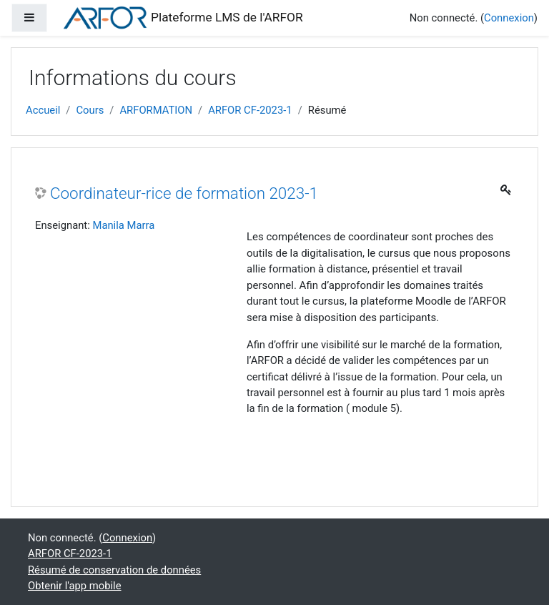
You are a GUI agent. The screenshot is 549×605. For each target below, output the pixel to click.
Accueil (43, 110)
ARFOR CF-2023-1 (250, 110)
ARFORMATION (155, 110)
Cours (90, 110)
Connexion (509, 17)
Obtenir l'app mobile (75, 585)
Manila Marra (123, 225)
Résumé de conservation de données (114, 570)
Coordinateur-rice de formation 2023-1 (184, 193)
